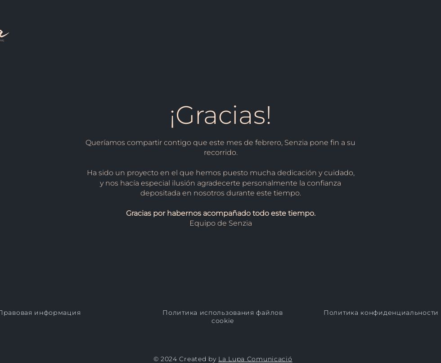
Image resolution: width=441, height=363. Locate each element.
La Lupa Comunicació (255, 359)
